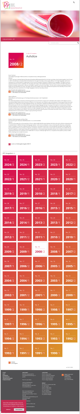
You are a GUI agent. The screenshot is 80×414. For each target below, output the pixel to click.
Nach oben (70, 367)
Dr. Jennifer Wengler (46, 394)
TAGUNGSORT (67, 378)
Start (4, 372)
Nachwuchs (6, 377)
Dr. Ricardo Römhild (46, 393)
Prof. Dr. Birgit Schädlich (47, 379)
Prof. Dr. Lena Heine (46, 374)
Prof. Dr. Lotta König (46, 388)
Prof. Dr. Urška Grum (46, 387)
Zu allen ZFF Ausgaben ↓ (31, 53)
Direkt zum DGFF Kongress (68, 375)
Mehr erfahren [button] (20, 406)
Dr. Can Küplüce (45, 390)
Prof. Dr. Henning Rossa (47, 378)
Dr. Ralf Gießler (45, 386)
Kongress (5, 375)
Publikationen (7, 39)
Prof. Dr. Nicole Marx (46, 391)
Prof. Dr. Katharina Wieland (48, 375)
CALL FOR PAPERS (68, 379)
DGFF (4, 374)
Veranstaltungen (7, 378)
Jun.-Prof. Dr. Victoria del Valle (49, 384)
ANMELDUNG (67, 376)
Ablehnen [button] (8, 409)
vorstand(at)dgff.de (30, 406)
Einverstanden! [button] (19, 409)
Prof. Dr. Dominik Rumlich (48, 377)
